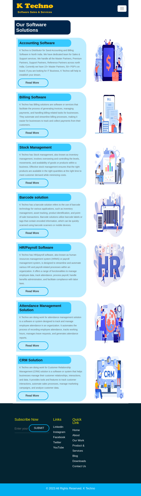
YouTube (58, 447)
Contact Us (79, 466)
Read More (33, 82)
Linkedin (58, 426)
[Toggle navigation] (122, 8)
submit (39, 428)
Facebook (59, 437)
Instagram (59, 432)
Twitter (57, 442)
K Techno (89, 488)
